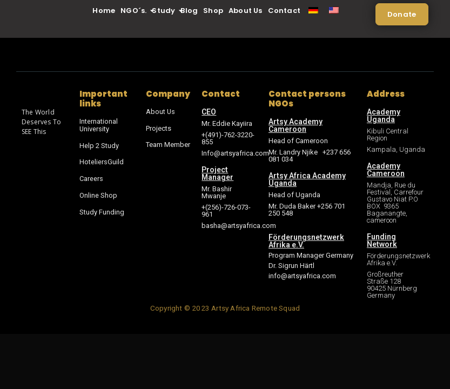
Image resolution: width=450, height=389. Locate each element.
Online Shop (98, 193)
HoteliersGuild (101, 161)
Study (165, 10)
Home (103, 10)
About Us (246, 10)
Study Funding (101, 209)
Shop (213, 10)
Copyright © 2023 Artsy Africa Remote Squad (225, 308)
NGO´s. (134, 10)
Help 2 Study (99, 144)
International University (98, 124)
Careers (91, 177)
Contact (284, 10)
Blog (189, 10)
